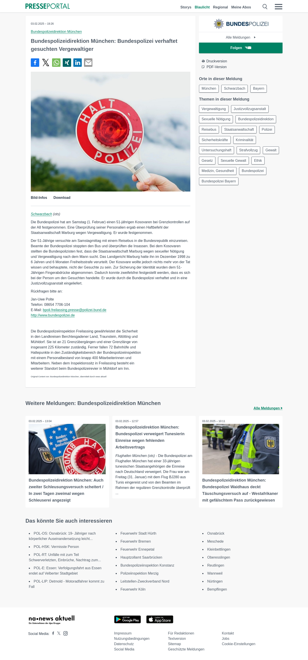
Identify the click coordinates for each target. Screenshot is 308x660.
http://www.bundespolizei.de (53, 315)
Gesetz (227, 162)
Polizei (268, 130)
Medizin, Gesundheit (234, 173)
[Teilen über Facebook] (35, 62)
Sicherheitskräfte (215, 141)
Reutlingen (215, 565)
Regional (220, 7)
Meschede (215, 541)
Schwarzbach (41, 214)
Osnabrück (215, 533)
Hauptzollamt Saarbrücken (141, 557)
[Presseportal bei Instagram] (64, 633)
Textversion (177, 638)
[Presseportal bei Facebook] (51, 634)
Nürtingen (214, 581)
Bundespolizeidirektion (257, 120)
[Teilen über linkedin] (77, 62)
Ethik (206, 173)
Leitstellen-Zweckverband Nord (145, 581)
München (209, 89)
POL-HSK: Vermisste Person (56, 547)
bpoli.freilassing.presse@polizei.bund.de (74, 310)
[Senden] (88, 62)
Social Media (124, 649)
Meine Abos (241, 7)
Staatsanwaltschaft (240, 130)
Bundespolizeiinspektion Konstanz (147, 565)
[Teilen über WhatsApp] (56, 62)
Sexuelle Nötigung (216, 120)
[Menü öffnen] (279, 7)
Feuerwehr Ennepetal (137, 549)
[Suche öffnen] (265, 7)
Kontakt (228, 633)
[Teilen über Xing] (67, 62)
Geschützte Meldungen (186, 649)
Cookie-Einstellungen (238, 644)
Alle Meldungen (241, 37)
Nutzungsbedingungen (132, 638)
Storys (185, 7)
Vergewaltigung (214, 109)
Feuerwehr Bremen (136, 541)
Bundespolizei (213, 184)
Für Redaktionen (181, 633)
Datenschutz (124, 644)
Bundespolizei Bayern (249, 184)
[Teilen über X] (45, 62)
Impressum (123, 633)
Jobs (225, 638)
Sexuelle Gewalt (254, 162)
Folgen (240, 48)
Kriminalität (245, 141)
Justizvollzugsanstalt (251, 109)
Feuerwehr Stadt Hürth (138, 533)
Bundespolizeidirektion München (56, 32)
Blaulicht (202, 7)
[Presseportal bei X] (57, 634)
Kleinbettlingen (218, 549)
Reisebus (209, 130)
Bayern (260, 89)
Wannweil (214, 573)
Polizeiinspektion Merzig (140, 573)
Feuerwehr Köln (133, 589)
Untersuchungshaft (217, 152)
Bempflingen (217, 589)
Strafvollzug (249, 152)
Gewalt (207, 162)
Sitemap (174, 644)
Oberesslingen (218, 557)
